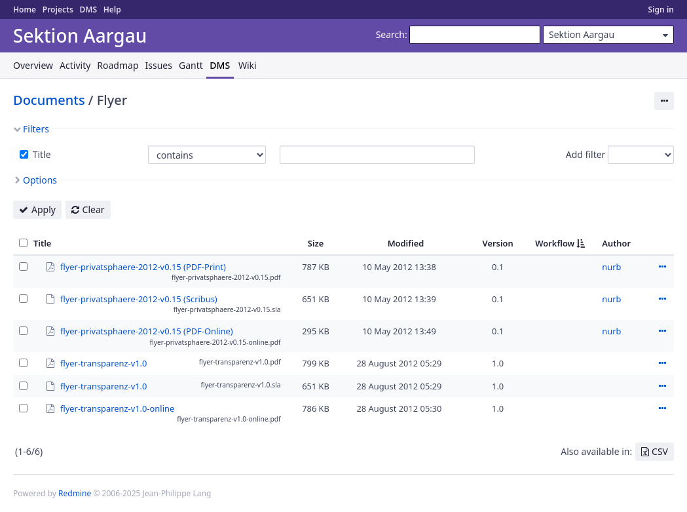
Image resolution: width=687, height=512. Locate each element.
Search (390, 34)
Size (316, 243)
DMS (88, 9)
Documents (49, 100)
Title (40, 154)
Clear (94, 209)
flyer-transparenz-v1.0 (103, 362)
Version (498, 243)
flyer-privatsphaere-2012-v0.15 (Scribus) (138, 299)
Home (24, 9)
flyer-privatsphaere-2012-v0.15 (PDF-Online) (146, 330)
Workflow (554, 243)
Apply (43, 209)
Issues (158, 65)
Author (616, 243)
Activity (75, 65)
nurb (611, 267)
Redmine (74, 493)
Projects (58, 9)
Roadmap (117, 65)
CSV (660, 451)
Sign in (661, 9)
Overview (33, 65)
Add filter (586, 154)
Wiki (247, 65)
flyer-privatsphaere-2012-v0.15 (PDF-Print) (143, 266)
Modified (406, 243)
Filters (36, 129)
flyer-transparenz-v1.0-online (117, 408)
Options (40, 180)
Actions (662, 267)
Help (112, 9)
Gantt (191, 65)
